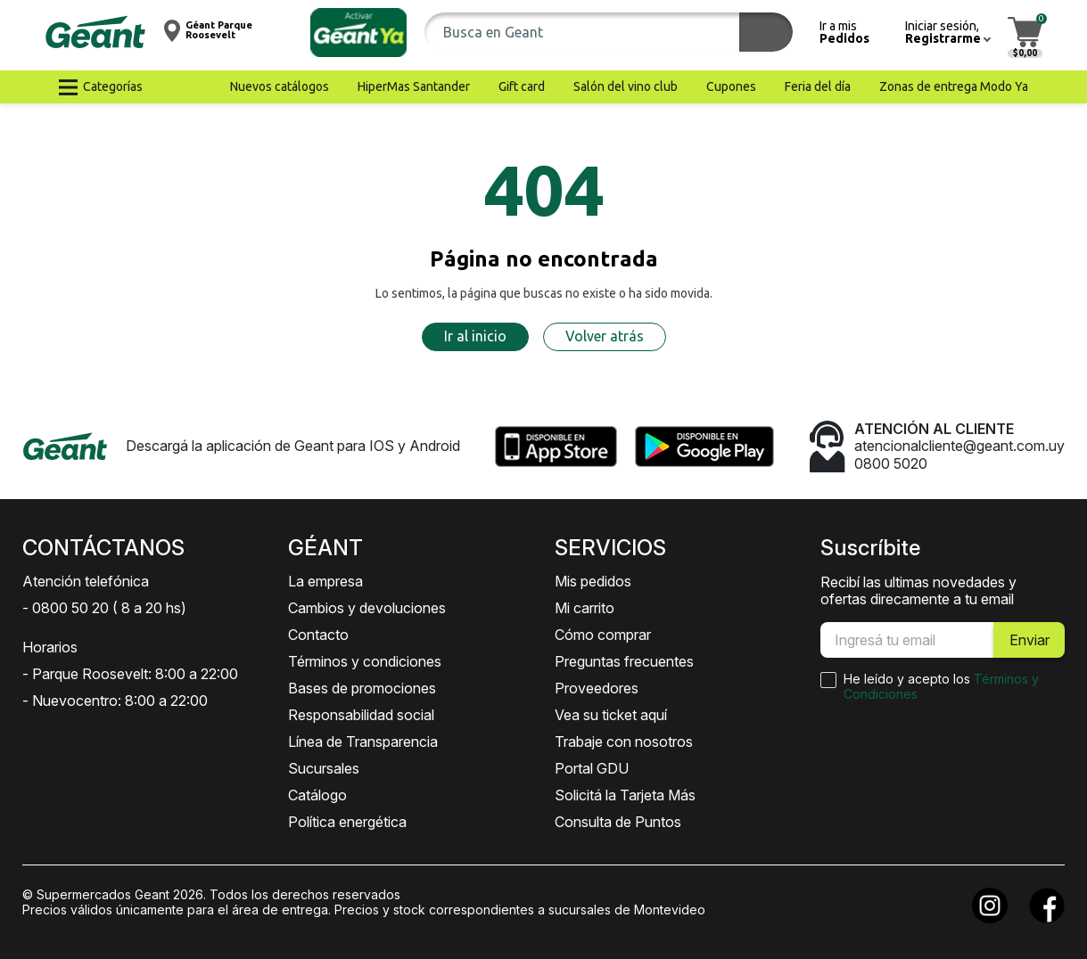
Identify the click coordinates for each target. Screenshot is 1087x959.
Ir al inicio (475, 336)
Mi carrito (584, 608)
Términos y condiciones (364, 661)
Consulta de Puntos (618, 822)
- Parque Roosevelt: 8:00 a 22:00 (130, 674)
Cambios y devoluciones (367, 608)
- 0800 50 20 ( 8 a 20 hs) (104, 608)
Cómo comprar (603, 634)
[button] (358, 32)
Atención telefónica (85, 581)
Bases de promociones (362, 688)
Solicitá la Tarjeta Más (625, 795)
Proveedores (596, 688)
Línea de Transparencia (363, 741)
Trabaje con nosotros (624, 741)
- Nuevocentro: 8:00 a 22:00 (115, 700)
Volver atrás (604, 336)
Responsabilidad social (361, 715)
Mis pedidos (593, 581)
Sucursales (323, 768)
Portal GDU (592, 768)
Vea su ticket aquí (611, 715)
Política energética (347, 822)
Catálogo (317, 795)
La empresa (325, 581)
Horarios (50, 647)
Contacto (318, 634)
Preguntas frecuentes (624, 661)
